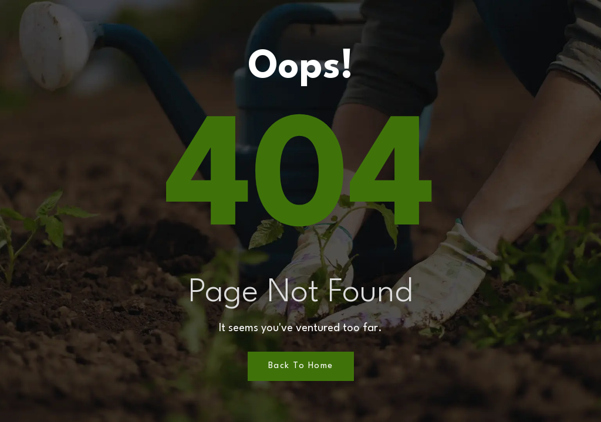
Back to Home (300, 366)
